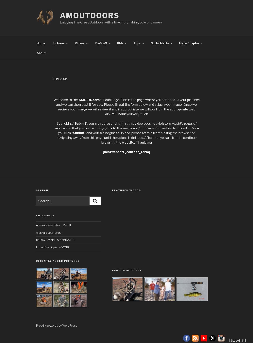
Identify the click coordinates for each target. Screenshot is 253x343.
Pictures (60, 43)
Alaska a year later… (49, 232)
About (43, 53)
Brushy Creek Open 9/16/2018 (55, 240)
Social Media (162, 43)
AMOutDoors (89, 15)
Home (41, 43)
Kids (122, 43)
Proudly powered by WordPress (56, 325)
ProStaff (103, 43)
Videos (81, 43)
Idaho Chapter (191, 43)
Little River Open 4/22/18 (52, 247)
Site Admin (237, 340)
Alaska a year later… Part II (53, 225)
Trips (139, 43)
